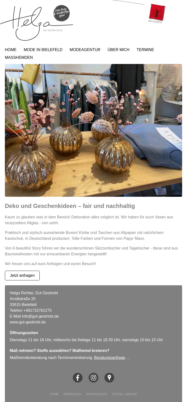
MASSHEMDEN (19, 57)
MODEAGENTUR (85, 50)
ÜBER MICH (119, 50)
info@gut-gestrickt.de (40, 316)
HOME (11, 50)
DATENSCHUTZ (96, 394)
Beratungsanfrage (109, 358)
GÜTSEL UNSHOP (124, 394)
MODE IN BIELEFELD (43, 50)
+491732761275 (37, 310)
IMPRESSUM (72, 394)
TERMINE (145, 50)
